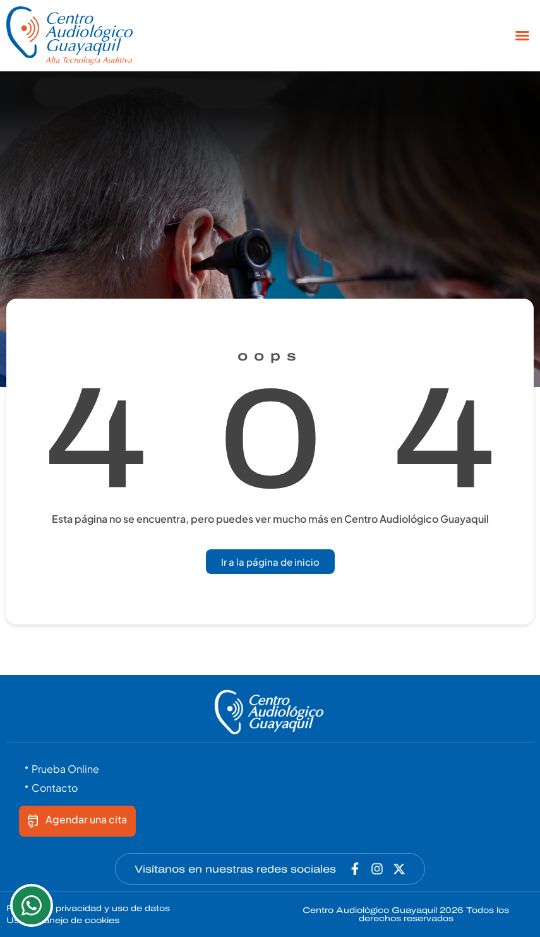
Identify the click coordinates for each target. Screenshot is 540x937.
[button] (522, 35)
